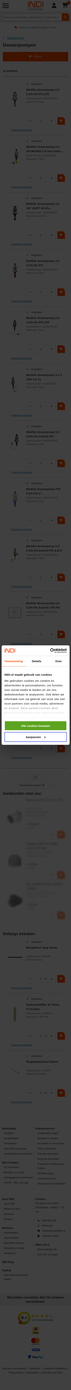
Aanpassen (35, 736)
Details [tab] (36, 661)
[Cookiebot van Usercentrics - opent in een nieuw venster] (50, 650)
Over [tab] (58, 661)
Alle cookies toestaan (35, 725)
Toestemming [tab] (13, 661)
